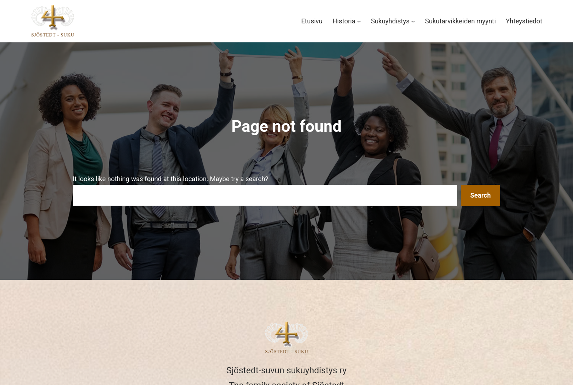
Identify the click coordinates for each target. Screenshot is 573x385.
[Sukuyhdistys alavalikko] (413, 21)
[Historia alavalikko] (359, 21)
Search (480, 195)
